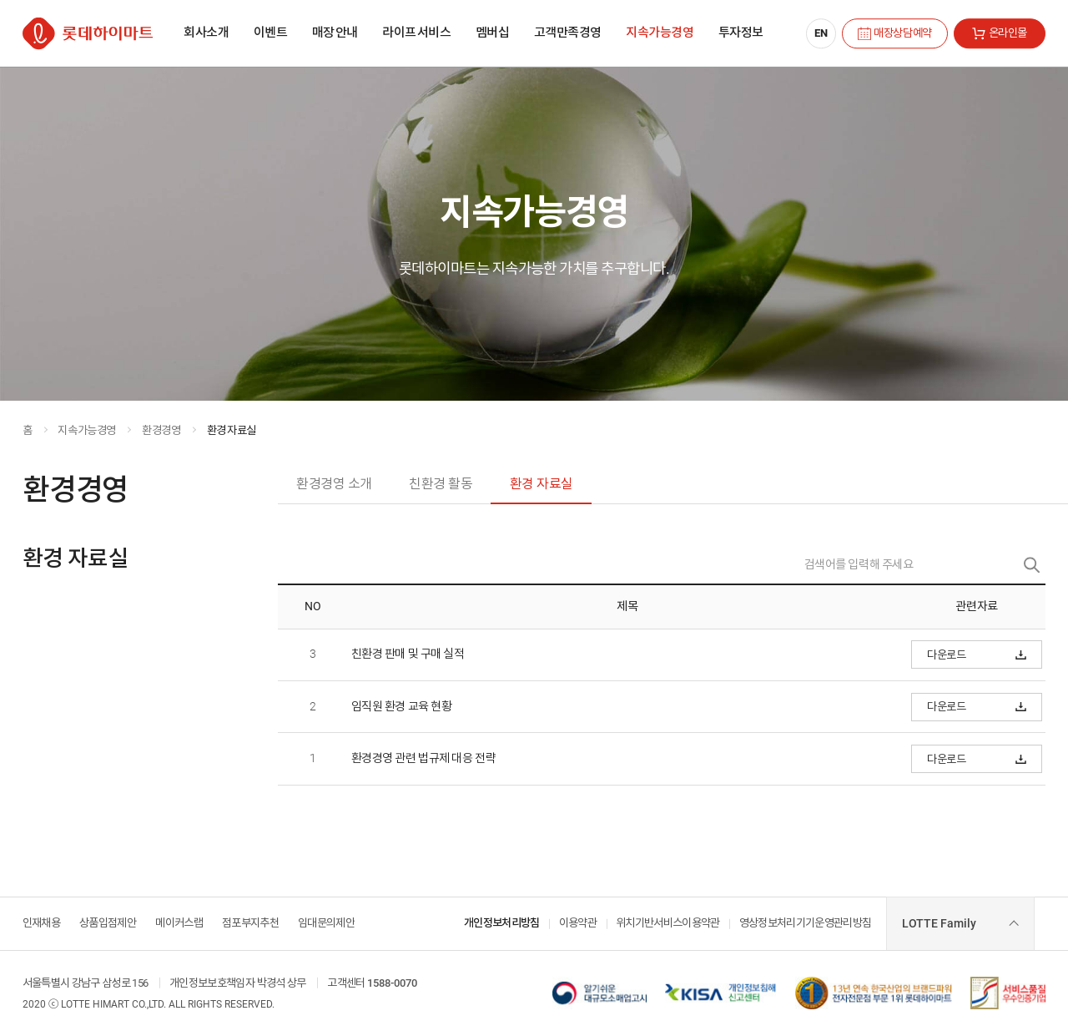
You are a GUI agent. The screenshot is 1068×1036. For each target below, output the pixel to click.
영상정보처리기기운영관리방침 (805, 923)
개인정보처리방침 (502, 923)
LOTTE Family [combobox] (939, 923)
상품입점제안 (107, 923)
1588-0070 (392, 983)
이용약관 (578, 923)
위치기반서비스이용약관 (668, 923)
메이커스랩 (179, 923)
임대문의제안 (326, 923)
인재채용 (41, 923)
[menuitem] (206, 33)
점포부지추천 (250, 923)
